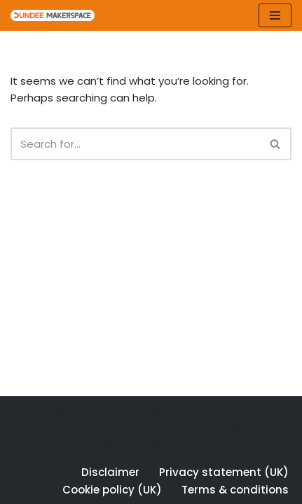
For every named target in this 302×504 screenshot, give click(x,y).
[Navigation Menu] (275, 15)
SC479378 (201, 443)
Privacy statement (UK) (224, 472)
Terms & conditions (235, 489)
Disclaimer (110, 472)
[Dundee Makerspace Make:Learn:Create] (53, 15)
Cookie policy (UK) (112, 489)
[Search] (135, 143)
